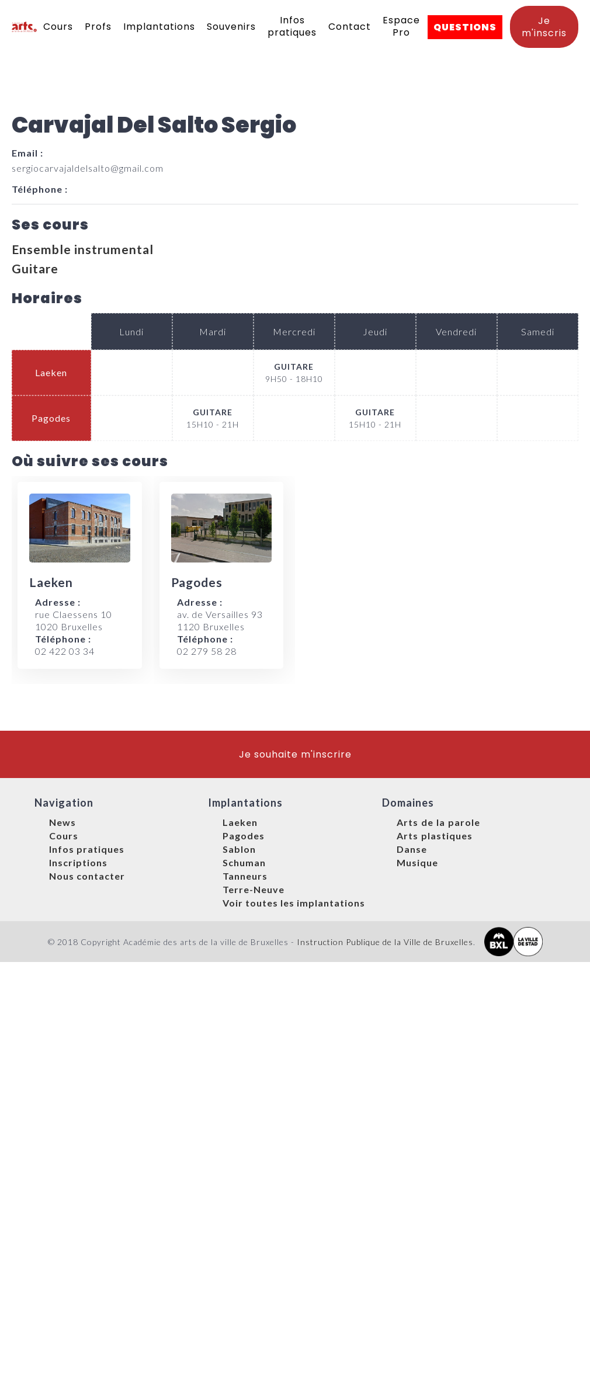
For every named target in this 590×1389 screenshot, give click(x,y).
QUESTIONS (465, 27)
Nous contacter (87, 875)
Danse (412, 849)
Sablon (239, 849)
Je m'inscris (544, 27)
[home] (24, 27)
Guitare (35, 268)
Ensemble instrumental (83, 249)
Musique (417, 862)
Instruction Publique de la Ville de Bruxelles (385, 942)
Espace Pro (401, 26)
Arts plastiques (435, 835)
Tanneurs (245, 875)
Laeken (240, 822)
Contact (349, 26)
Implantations (159, 26)
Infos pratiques (292, 26)
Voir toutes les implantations (294, 902)
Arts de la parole (438, 822)
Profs (98, 26)
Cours (58, 26)
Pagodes (244, 835)
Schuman (244, 862)
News (62, 822)
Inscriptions (78, 862)
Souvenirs (231, 26)
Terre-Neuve (253, 889)
